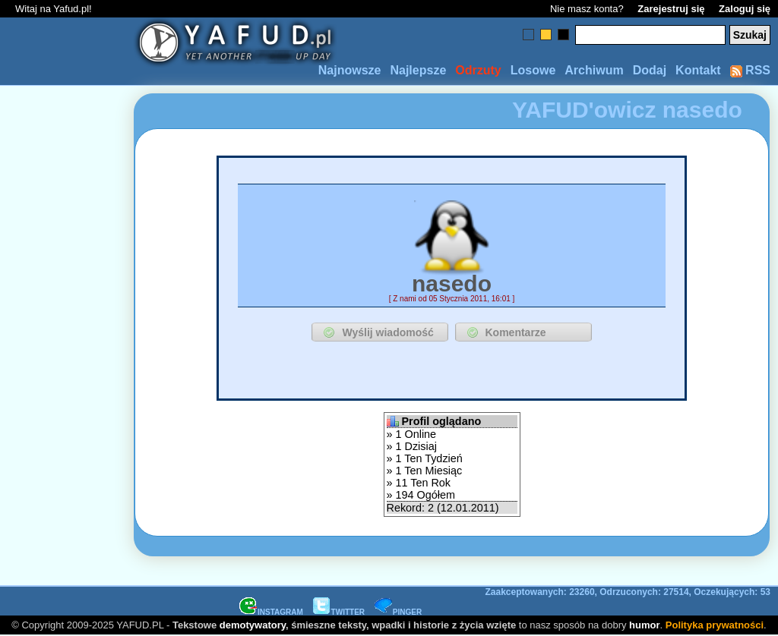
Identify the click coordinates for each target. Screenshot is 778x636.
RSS (750, 70)
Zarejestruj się (670, 8)
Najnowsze (349, 70)
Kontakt (698, 70)
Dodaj (649, 70)
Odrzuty (478, 70)
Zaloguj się (744, 8)
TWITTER (339, 612)
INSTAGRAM (271, 612)
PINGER (398, 612)
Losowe (533, 70)
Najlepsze (418, 70)
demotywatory (253, 625)
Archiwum (594, 70)
